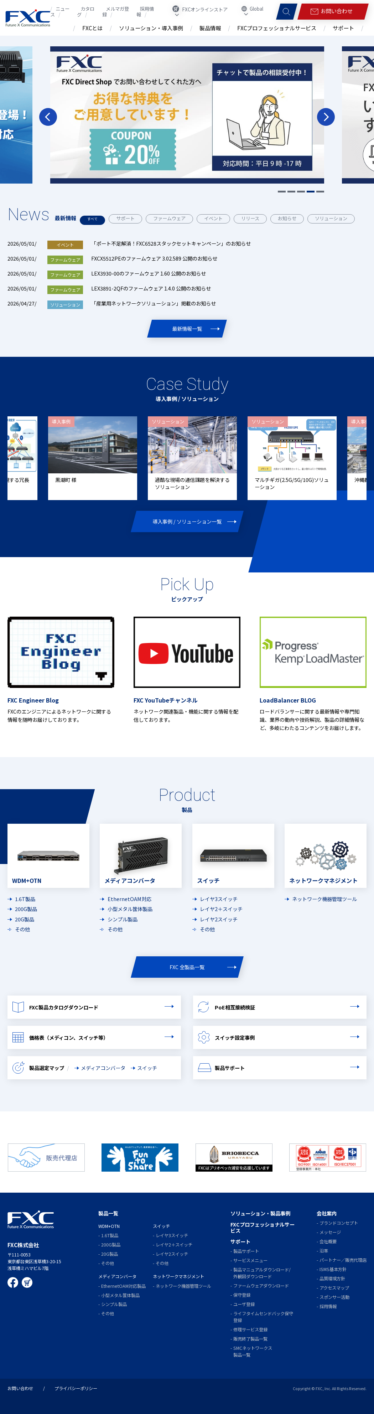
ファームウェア (172, 218)
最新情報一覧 (187, 327)
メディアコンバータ (103, 1067)
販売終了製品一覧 (250, 1338)
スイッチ (147, 1067)
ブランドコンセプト (339, 1222)
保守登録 (241, 1294)
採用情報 (328, 1306)
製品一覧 (108, 1212)
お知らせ (290, 218)
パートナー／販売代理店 (343, 1259)
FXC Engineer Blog (33, 699)
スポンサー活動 (334, 1297)
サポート (128, 218)
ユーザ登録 (244, 1304)
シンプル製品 (122, 918)
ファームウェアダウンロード (261, 1285)
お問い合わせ (20, 1388)
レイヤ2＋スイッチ (221, 908)
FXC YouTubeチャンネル (166, 699)
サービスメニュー (250, 1260)
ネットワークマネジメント (178, 1276)
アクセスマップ (334, 1287)
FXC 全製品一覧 (187, 966)
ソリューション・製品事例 (260, 1212)
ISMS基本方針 (333, 1269)
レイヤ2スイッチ (219, 918)
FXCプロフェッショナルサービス (262, 1226)
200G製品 (26, 908)
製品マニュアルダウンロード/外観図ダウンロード (262, 1272)
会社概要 (328, 1241)
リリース (253, 218)
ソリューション (334, 218)
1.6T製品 (25, 898)
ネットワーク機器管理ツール (324, 898)
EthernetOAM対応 (129, 898)
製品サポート (246, 1251)
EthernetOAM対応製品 (123, 1285)
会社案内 (327, 1212)
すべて (93, 218)
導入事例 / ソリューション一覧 (187, 520)
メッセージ (330, 1232)
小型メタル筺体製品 (130, 908)
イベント (216, 218)
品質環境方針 (332, 1278)
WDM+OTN (109, 1226)
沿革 (324, 1250)
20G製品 (24, 918)
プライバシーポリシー (75, 1388)
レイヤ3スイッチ (219, 898)
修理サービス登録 (250, 1329)
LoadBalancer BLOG (288, 699)
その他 (22, 928)
